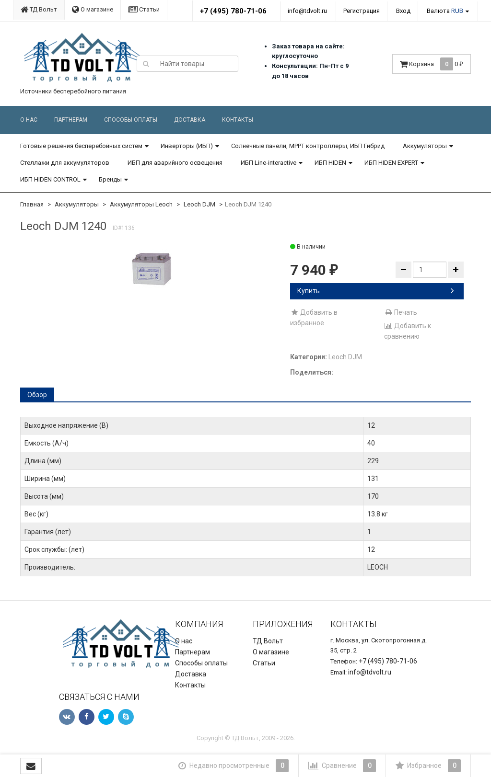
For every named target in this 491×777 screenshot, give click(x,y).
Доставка (189, 119)
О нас (28, 119)
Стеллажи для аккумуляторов (64, 162)
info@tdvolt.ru (307, 10)
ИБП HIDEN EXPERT (391, 162)
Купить (375, 291)
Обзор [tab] (37, 395)
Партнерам (70, 119)
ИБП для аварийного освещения (175, 162)
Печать (400, 312)
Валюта (445, 10)
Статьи (144, 9)
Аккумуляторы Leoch (141, 204)
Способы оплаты (130, 119)
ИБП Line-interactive (268, 162)
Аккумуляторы (425, 145)
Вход (403, 10)
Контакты (237, 119)
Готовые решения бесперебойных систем (81, 145)
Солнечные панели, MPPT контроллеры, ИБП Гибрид (308, 145)
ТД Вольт (39, 9)
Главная (32, 204)
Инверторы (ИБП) (187, 145)
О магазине (92, 9)
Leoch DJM (199, 204)
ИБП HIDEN (330, 162)
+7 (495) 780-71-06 (233, 11)
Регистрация (361, 10)
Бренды (110, 179)
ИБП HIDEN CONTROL (50, 179)
